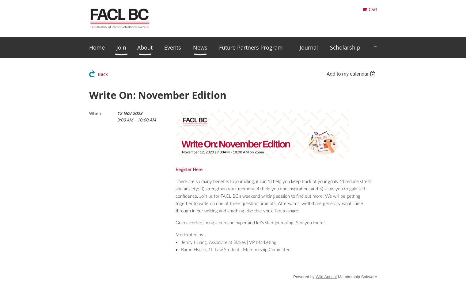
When (95, 113)
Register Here (189, 169)
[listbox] (352, 74)
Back (103, 74)
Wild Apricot (326, 277)
